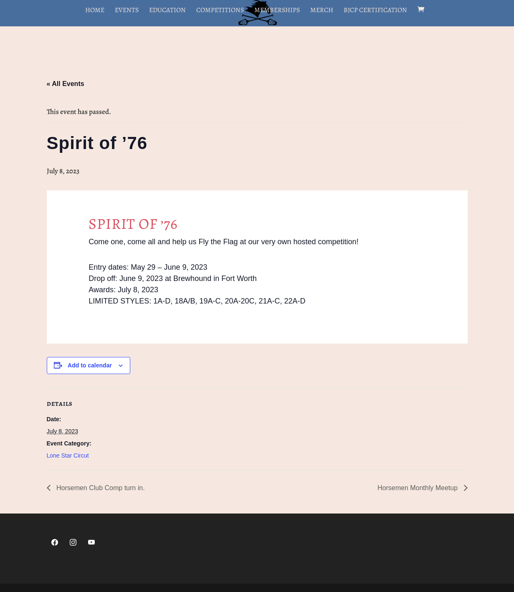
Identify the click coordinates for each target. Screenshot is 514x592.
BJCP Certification (375, 11)
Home (94, 11)
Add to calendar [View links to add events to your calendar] (90, 365)
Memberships (277, 11)
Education (167, 11)
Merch (321, 11)
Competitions (220, 11)
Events (127, 11)
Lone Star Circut (68, 455)
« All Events (65, 83)
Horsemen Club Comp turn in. (100, 487)
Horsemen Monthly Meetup (418, 487)
